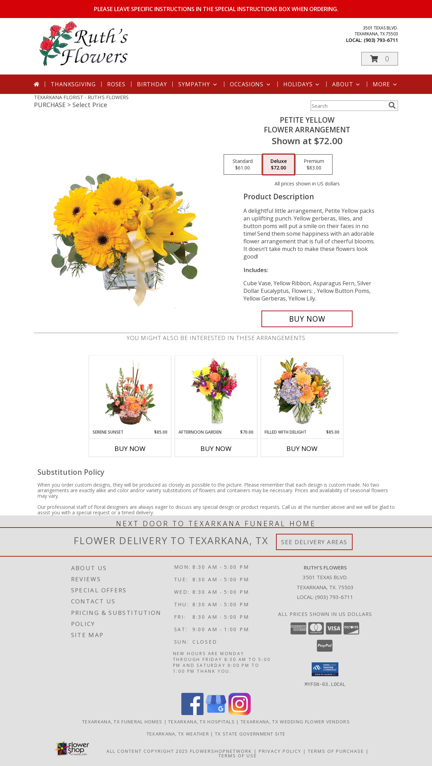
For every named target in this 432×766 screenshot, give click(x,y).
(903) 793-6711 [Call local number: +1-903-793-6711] (381, 40)
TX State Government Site (250, 733)
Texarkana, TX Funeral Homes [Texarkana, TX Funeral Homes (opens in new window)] (122, 721)
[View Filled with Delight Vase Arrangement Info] (302, 392)
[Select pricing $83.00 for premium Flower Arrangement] (314, 165)
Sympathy (198, 84)
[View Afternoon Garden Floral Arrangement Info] (216, 392)
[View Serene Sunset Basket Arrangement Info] (130, 392)
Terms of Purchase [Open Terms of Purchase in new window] (336, 751)
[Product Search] (348, 106)
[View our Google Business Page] (216, 713)
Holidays (302, 84)
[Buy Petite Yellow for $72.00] (307, 319)
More (385, 84)
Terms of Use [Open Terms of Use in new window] (237, 755)
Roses (116, 84)
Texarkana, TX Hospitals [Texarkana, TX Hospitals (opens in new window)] (201, 721)
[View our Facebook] (192, 713)
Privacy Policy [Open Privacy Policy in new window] (280, 751)
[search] (392, 105)
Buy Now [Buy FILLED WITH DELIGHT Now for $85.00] (302, 448)
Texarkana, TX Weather (178, 733)
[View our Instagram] (239, 713)
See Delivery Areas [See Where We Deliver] (314, 542)
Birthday (152, 84)
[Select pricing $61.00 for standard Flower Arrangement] (242, 165)
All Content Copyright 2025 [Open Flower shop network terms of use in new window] (147, 751)
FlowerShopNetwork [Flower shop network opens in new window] (221, 751)
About (346, 84)
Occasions (251, 84)
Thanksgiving (73, 84)
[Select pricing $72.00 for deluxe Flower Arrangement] (278, 165)
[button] (379, 59)
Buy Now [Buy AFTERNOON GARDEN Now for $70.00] (216, 448)
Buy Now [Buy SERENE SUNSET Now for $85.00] (130, 448)
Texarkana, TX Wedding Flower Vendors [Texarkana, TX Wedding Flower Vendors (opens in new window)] (295, 721)
